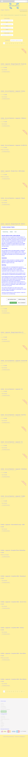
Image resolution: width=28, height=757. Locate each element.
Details (11, 248)
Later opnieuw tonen (12, 316)
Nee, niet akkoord (21, 319)
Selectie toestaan (21, 316)
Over (15, 248)
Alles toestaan (13, 319)
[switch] (25, 265)
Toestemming (5, 248)
